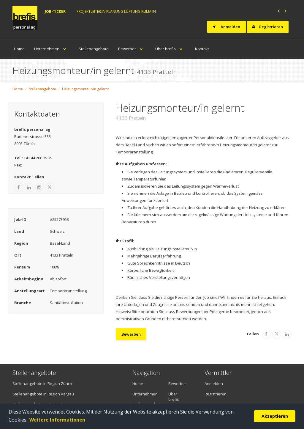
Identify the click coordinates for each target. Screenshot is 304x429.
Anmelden (226, 26)
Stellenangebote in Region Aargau (43, 394)
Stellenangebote (94, 48)
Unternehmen (51, 48)
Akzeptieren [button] (275, 416)
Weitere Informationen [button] (57, 420)
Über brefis (170, 48)
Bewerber (132, 48)
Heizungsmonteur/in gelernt (85, 89)
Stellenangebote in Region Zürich (42, 383)
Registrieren (267, 26)
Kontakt (202, 48)
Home (19, 48)
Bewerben (131, 334)
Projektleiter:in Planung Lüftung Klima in (116, 11)
